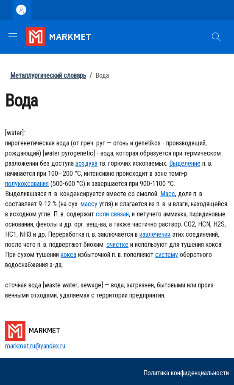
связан (119, 214)
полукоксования (27, 184)
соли (102, 214)
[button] (216, 37)
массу (89, 204)
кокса (68, 255)
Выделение (185, 163)
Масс (167, 194)
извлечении (154, 234)
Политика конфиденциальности (186, 373)
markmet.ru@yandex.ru (35, 346)
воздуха (86, 163)
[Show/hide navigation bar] (12, 36)
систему (166, 255)
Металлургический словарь (48, 75)
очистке (117, 244)
